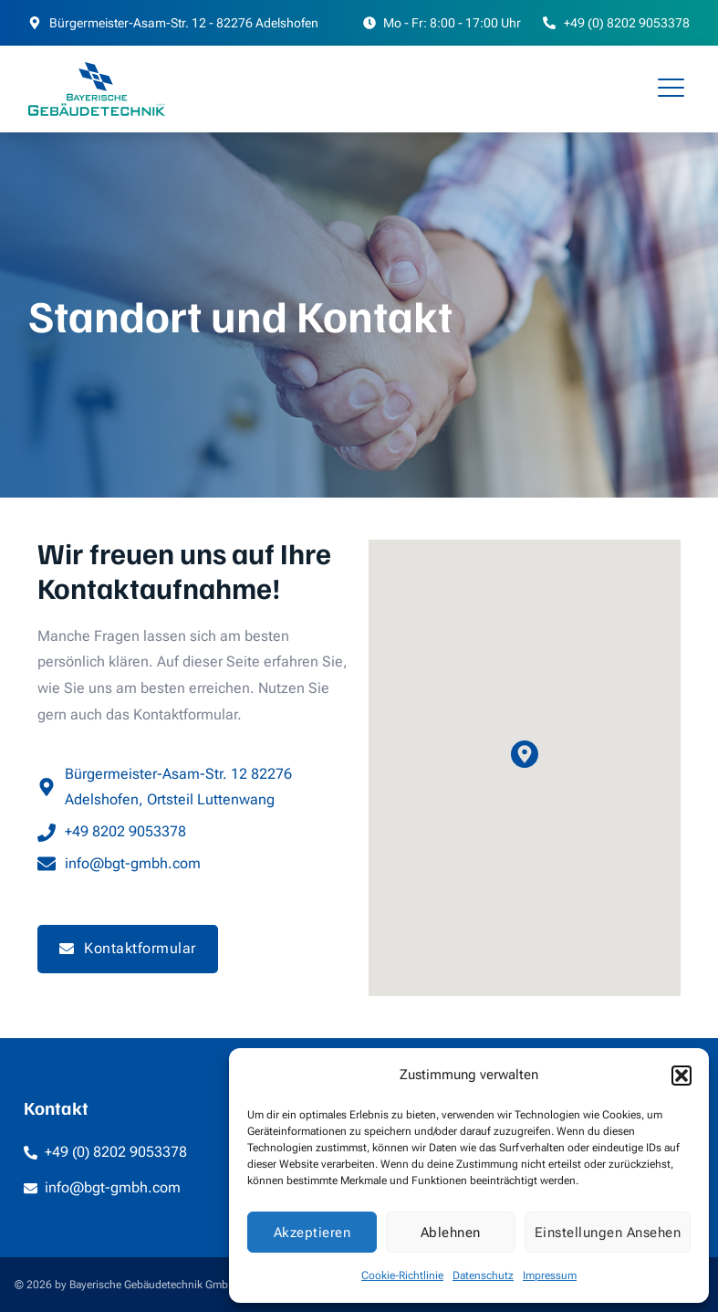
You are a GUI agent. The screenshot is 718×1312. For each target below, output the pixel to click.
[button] (681, 1075)
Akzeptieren (312, 1232)
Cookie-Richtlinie (402, 1275)
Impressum (550, 1275)
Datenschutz (483, 1275)
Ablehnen (451, 1232)
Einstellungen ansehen (608, 1232)
